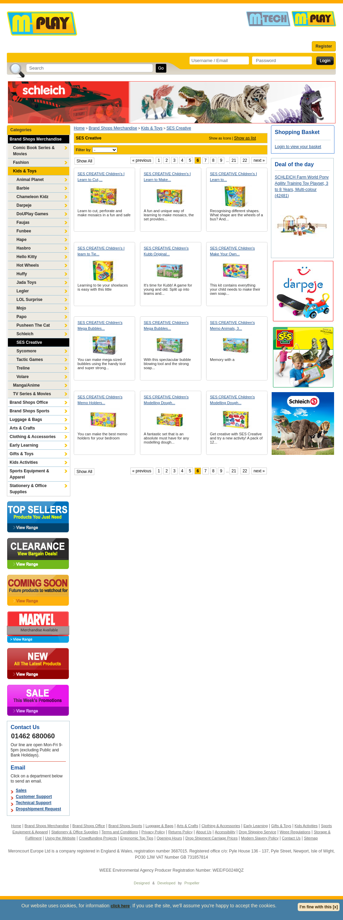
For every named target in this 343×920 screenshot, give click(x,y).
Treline (23, 368)
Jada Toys (26, 282)
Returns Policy (180, 832)
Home (79, 128)
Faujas (22, 222)
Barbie (22, 188)
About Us (203, 832)
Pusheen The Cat (33, 325)
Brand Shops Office (29, 402)
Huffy (21, 273)
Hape (21, 239)
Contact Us (291, 838)
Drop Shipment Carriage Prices (211, 838)
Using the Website (60, 838)
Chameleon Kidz (32, 196)
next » (259, 160)
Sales (21, 790)
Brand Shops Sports (29, 411)
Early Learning (24, 445)
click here (120, 906)
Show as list (245, 138)
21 (234, 160)
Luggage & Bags (26, 419)
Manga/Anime (26, 385)
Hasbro (23, 248)
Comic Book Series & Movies (34, 150)
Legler (22, 291)
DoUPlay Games (32, 213)
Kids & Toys (24, 171)
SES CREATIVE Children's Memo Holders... (100, 400)
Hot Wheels (27, 265)
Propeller (191, 883)
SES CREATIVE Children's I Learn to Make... (167, 177)
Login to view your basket (298, 146)
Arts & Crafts (22, 428)
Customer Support (34, 796)
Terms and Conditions (120, 832)
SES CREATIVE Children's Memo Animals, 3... (232, 325)
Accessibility (225, 832)
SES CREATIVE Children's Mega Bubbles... (100, 325)
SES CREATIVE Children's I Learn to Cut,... (101, 177)
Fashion (21, 162)
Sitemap (311, 838)
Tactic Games (29, 359)
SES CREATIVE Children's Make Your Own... (232, 251)
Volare (22, 376)
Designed (142, 883)
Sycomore (26, 351)
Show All (84, 161)
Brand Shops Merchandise (35, 139)
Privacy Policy (153, 832)
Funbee (23, 231)
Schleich (24, 333)
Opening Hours (169, 838)
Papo (21, 316)
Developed (166, 883)
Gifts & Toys (22, 453)
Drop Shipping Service (257, 832)
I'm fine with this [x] (318, 907)
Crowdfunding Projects (98, 838)
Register (324, 46)
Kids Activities (24, 462)
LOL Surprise (29, 299)
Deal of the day (294, 164)
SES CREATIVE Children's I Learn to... (233, 177)
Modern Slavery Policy (260, 838)
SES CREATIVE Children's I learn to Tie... (101, 251)
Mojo (21, 308)
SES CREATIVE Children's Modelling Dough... (166, 400)
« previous (141, 160)
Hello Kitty (26, 256)
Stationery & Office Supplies (28, 488)
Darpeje (24, 205)
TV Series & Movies (32, 393)
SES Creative (29, 342)
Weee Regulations (295, 832)
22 (245, 160)
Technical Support (33, 802)
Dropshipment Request (38, 809)
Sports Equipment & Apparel (29, 474)
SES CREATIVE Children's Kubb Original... (166, 251)
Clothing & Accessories (33, 436)
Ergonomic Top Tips (136, 838)
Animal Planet (30, 179)
